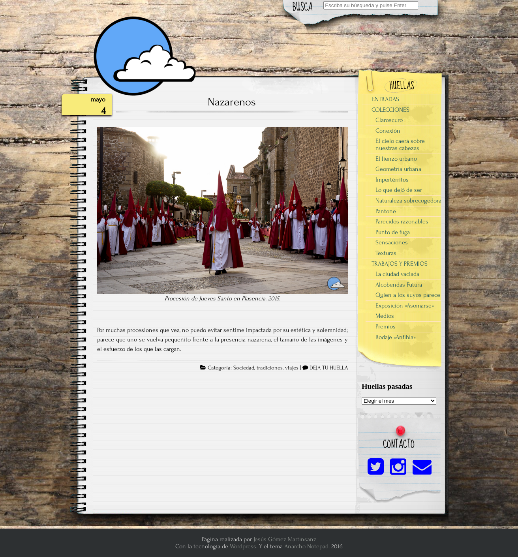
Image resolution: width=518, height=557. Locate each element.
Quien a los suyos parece (407, 294)
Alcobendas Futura (398, 284)
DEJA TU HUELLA (329, 368)
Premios (385, 326)
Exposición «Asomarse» (404, 305)
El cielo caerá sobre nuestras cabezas (400, 144)
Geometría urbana (398, 169)
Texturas (385, 253)
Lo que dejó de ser (398, 189)
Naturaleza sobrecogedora (408, 200)
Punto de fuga (392, 232)
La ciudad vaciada (397, 274)
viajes (291, 368)
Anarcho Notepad (306, 546)
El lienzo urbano (396, 158)
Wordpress (243, 546)
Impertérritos (392, 179)
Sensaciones (391, 242)
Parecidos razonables (401, 221)
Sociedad (243, 368)
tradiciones (270, 368)
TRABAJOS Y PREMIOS (400, 263)
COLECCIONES (390, 109)
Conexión (387, 130)
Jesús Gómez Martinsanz (284, 539)
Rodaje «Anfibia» (395, 337)
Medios (384, 315)
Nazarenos (232, 102)
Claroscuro (389, 120)
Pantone (385, 211)
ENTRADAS (385, 99)
